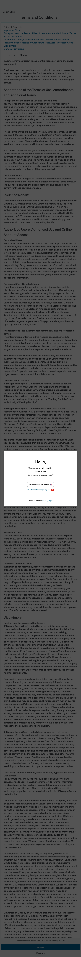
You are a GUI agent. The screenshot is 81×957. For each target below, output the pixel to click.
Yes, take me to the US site (40, 484)
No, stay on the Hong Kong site (40, 490)
